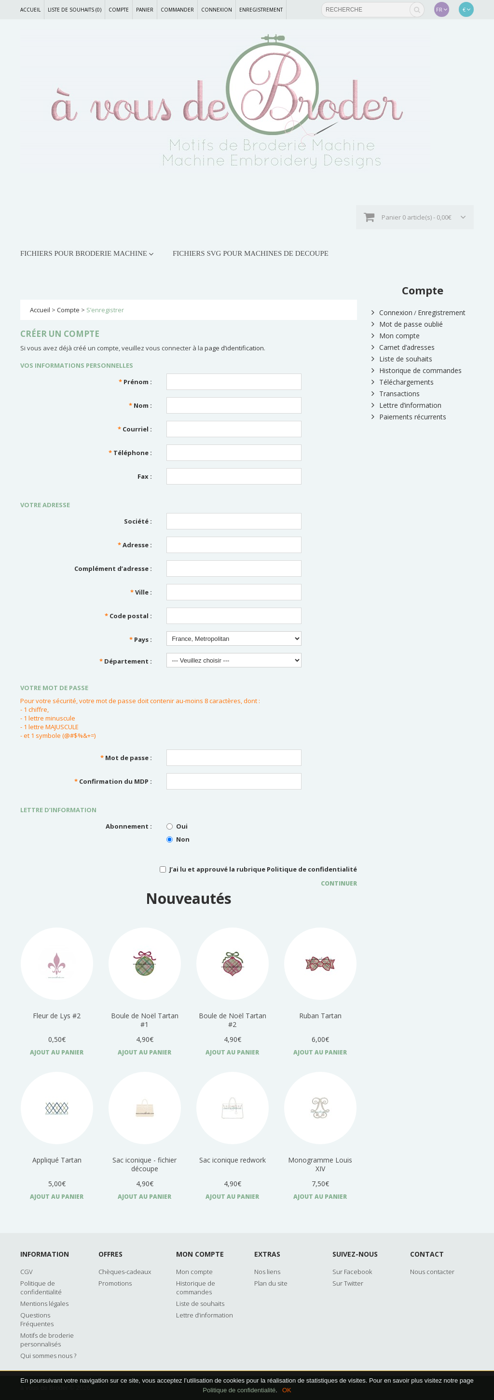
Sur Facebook (352, 1271)
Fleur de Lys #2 (57, 1015)
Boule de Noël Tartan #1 (144, 1020)
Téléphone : (130, 452)
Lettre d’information (406, 405)
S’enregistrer (105, 309)
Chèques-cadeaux (124, 1271)
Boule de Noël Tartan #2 (232, 1020)
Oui (177, 826)
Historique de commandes (416, 370)
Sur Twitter (347, 1283)
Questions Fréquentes (37, 1319)
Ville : (141, 592)
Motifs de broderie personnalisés (47, 1339)
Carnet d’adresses (403, 347)
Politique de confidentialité (312, 869)
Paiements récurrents (408, 416)
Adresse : (135, 545)
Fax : (144, 476)
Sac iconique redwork (232, 1159)
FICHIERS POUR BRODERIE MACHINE (83, 253)
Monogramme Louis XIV (320, 1164)
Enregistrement (261, 9)
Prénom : (135, 381)
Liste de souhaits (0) (74, 9)
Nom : (140, 405)
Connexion (216, 9)
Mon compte (395, 335)
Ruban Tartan (320, 1015)
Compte (119, 9)
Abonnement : (129, 826)
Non (178, 839)
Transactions (395, 393)
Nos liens (267, 1271)
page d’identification (234, 348)
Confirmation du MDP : (113, 781)
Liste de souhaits (401, 358)
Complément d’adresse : (113, 568)
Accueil (30, 9)
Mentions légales (44, 1303)
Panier (144, 9)
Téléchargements (402, 382)
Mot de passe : (126, 757)
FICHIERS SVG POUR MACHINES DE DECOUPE (251, 253)
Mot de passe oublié (407, 324)
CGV (26, 1271)
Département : (125, 661)
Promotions (115, 1283)
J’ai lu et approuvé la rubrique (258, 869)
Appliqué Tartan (57, 1159)
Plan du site (271, 1283)
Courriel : (135, 429)
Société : (138, 521)
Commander (177, 9)
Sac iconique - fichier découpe (144, 1164)
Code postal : (128, 615)
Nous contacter (432, 1271)
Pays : (140, 639)
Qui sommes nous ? (48, 1355)
